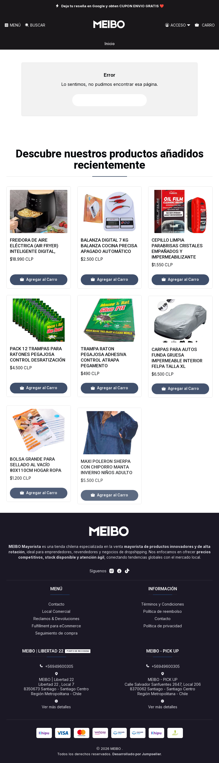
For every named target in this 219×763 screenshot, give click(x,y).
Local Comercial (56, 611)
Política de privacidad (163, 626)
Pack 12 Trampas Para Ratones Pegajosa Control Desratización (37, 377)
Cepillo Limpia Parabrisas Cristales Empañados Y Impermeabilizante (177, 264)
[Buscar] (34, 25)
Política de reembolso (162, 611)
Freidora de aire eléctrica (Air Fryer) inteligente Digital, (34, 251)
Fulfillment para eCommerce (56, 626)
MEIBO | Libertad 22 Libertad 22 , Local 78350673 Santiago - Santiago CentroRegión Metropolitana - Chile (56, 684)
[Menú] (12, 25)
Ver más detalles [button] (56, 704)
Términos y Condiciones (162, 604)
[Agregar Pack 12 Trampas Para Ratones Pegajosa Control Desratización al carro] (38, 411)
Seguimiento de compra (56, 633)
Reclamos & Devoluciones (56, 618)
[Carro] (205, 25)
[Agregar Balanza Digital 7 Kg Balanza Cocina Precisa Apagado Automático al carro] (109, 289)
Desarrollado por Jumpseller (136, 754)
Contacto (56, 604)
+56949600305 (56, 666)
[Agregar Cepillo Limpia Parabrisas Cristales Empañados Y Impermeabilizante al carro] (180, 295)
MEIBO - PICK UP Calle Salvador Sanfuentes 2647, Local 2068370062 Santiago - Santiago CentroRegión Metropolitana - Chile (163, 684)
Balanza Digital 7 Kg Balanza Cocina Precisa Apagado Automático (109, 255)
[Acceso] (178, 25)
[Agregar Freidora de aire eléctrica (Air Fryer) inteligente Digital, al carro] (38, 284)
